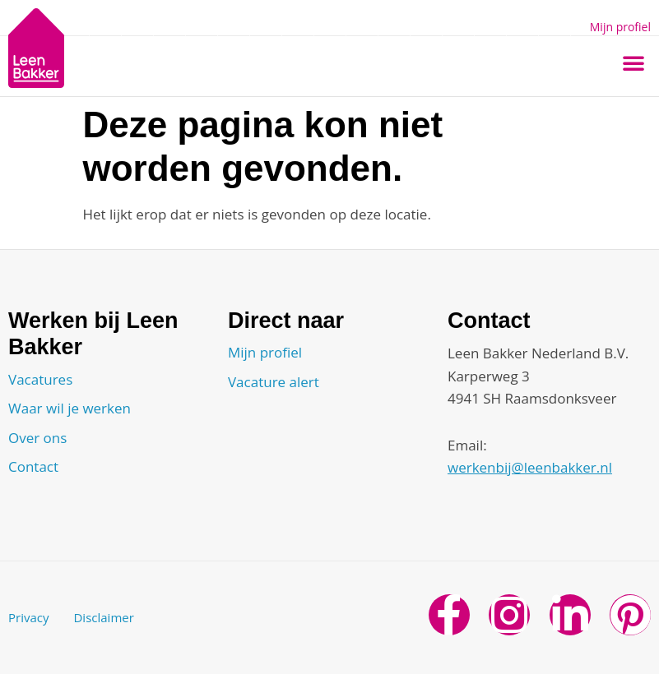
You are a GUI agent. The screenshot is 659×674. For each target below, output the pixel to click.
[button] (633, 62)
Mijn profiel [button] (620, 27)
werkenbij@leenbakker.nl (530, 467)
